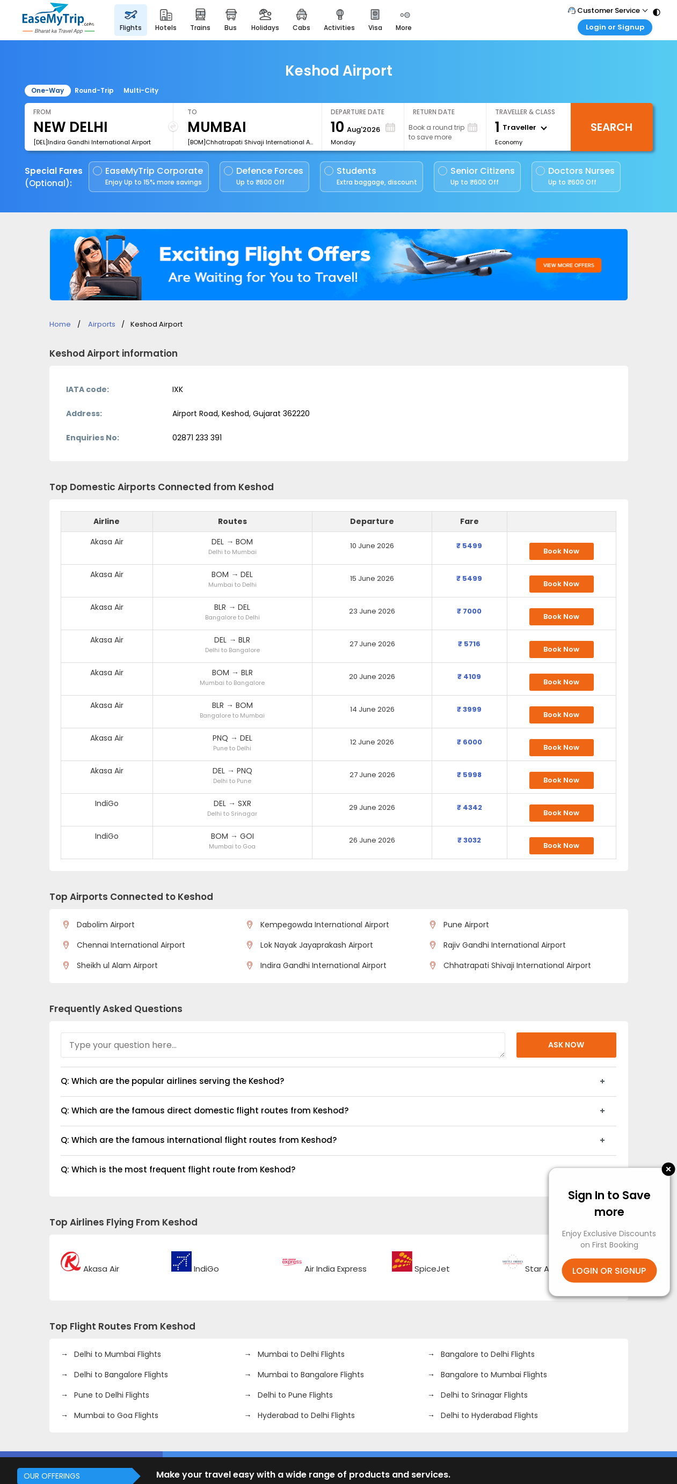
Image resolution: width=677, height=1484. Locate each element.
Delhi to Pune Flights (294, 1395)
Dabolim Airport (104, 924)
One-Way (47, 90)
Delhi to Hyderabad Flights (488, 1415)
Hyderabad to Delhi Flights (305, 1415)
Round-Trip (94, 90)
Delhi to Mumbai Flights (116, 1354)
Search (611, 127)
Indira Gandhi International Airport (322, 965)
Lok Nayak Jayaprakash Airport (315, 945)
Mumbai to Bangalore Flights (310, 1374)
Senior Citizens (476, 176)
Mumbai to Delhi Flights (300, 1354)
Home (60, 324)
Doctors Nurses (575, 176)
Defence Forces (263, 176)
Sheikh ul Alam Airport (115, 965)
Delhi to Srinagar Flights (483, 1395)
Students (371, 176)
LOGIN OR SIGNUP (609, 1270)
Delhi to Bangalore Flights (120, 1374)
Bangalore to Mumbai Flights (493, 1374)
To (192, 111)
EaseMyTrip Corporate (149, 176)
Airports (101, 324)
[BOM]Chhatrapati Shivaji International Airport (250, 142)
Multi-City (140, 90)
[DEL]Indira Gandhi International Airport (92, 142)
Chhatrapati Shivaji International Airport (515, 965)
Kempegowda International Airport (323, 924)
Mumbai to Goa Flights (115, 1415)
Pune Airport (464, 924)
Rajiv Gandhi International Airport (503, 945)
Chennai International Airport (129, 945)
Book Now (561, 551)
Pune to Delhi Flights (110, 1395)
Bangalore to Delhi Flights (487, 1354)
